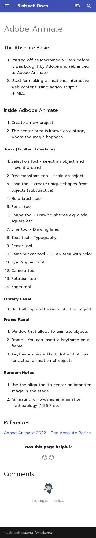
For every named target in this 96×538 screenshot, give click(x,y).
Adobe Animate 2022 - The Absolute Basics (47, 433)
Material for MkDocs (37, 532)
